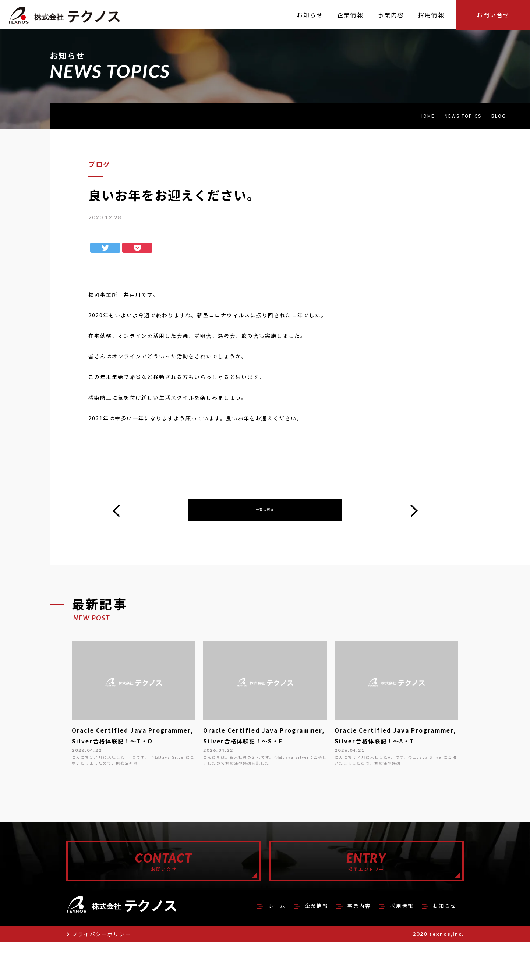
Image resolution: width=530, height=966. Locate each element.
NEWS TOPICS (463, 116)
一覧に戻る (265, 511)
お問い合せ (493, 14)
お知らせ (443, 929)
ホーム (264, 929)
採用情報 (397, 929)
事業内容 (352, 929)
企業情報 (306, 929)
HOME (427, 116)
